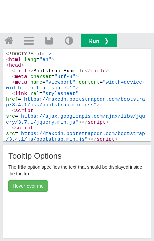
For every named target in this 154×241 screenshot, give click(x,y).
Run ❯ (99, 41)
